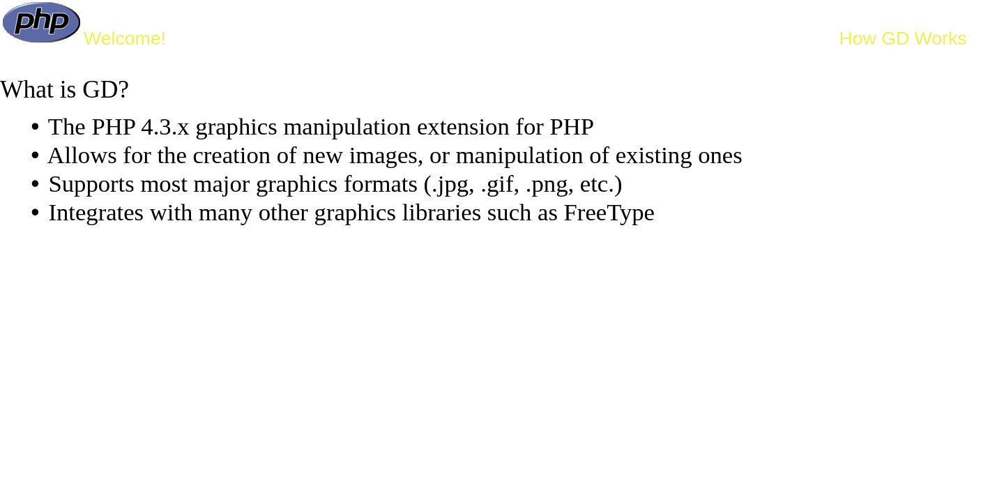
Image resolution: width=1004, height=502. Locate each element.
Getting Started (515, 15)
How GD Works (903, 38)
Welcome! (125, 38)
